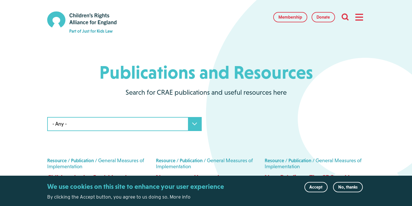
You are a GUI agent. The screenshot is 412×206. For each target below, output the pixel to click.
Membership (290, 17)
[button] (359, 17)
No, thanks (348, 189)
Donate (323, 17)
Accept (315, 189)
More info (180, 199)
